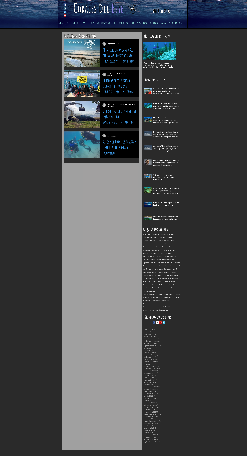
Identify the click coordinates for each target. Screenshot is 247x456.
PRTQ (150, 285)
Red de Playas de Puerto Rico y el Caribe (164, 297)
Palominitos (163, 285)
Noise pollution (173, 278)
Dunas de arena (148, 256)
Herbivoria (146, 266)
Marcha (145, 275)
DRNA (172, 250)
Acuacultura (152, 234)
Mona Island (147, 278)
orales (88, 9)
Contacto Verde (148, 247)
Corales (158, 247)
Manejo (173, 272)
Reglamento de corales (161, 300)
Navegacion (162, 278)
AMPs (145, 234)
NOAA (154, 278)
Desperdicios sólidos (157, 253)
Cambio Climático (149, 240)
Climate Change (168, 240)
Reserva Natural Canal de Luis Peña (155, 310)
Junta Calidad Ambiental (168, 269)
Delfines (145, 253)
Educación (158, 256)
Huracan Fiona (164, 266)
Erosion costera (168, 259)
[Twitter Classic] (164, 322)
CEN (160, 237)
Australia (146, 237)
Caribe (159, 240)
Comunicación (148, 244)
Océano (159, 282)
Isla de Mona (153, 269)
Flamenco (177, 263)
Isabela (145, 269)
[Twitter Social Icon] (65, 12)
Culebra (166, 250)
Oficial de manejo (170, 282)
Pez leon (174, 288)
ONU (154, 282)
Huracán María (175, 266)
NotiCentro (147, 282)
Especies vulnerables (150, 263)
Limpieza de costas (149, 272)
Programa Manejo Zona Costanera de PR (157, 294)
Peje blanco (147, 288)
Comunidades (159, 244)
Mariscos (152, 275)
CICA (165, 237)
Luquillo (160, 272)
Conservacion (170, 244)
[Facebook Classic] (154, 322)
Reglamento (147, 300)
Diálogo (168, 253)
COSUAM (171, 237)
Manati (166, 272)
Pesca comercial (163, 288)
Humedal (154, 266)
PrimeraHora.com (149, 291)
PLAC (145, 285)
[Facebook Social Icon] (65, 4)
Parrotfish (173, 285)
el (107, 9)
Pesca (154, 288)
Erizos (159, 259)
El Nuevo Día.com (170, 256)
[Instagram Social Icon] (65, 8)
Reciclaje (146, 297)
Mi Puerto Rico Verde (170, 275)
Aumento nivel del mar (166, 234)
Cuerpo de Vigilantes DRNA (152, 250)
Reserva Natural (148, 304)
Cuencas (172, 247)
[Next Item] (172, 51)
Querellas (177, 294)
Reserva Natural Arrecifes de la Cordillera (157, 307)
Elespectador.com (149, 259)
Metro (159, 275)
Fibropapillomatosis (165, 263)
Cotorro (165, 247)
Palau (156, 285)
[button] (137, 23)
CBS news (154, 237)
